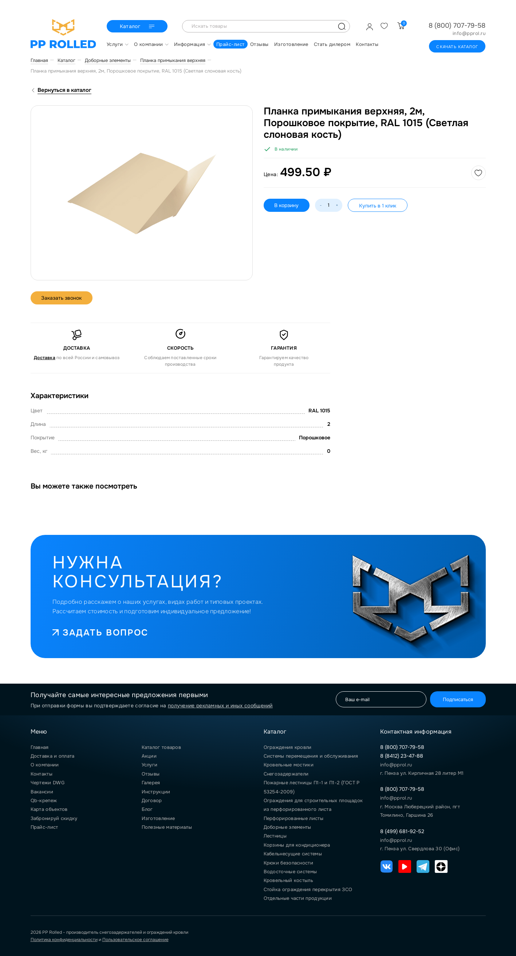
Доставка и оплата (53, 756)
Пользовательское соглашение (135, 940)
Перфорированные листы (293, 818)
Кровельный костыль (288, 880)
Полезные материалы (167, 827)
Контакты (41, 774)
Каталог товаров (161, 747)
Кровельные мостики (289, 765)
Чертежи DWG (47, 783)
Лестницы (275, 836)
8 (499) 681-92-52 (402, 831)
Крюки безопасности (288, 863)
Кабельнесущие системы (293, 854)
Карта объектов (49, 809)
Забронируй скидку (54, 818)
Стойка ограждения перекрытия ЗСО (308, 889)
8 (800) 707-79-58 (457, 26)
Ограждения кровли (288, 747)
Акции (149, 756)
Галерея (151, 783)
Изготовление (158, 818)
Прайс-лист (44, 827)
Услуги (150, 765)
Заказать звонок (62, 298)
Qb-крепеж (44, 800)
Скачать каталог (457, 46)
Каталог (138, 26)
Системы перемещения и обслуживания (311, 756)
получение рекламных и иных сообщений (220, 705)
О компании (45, 765)
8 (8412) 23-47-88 (401, 756)
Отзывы (151, 774)
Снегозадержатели (286, 774)
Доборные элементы (287, 827)
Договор (152, 800)
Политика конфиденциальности (64, 940)
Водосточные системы (290, 871)
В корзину (287, 205)
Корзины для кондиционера (297, 845)
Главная (40, 747)
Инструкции (156, 792)
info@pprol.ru (469, 33)
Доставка (44, 358)
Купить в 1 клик (378, 205)
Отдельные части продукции (298, 898)
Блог (147, 809)
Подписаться (458, 699)
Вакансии (42, 792)
